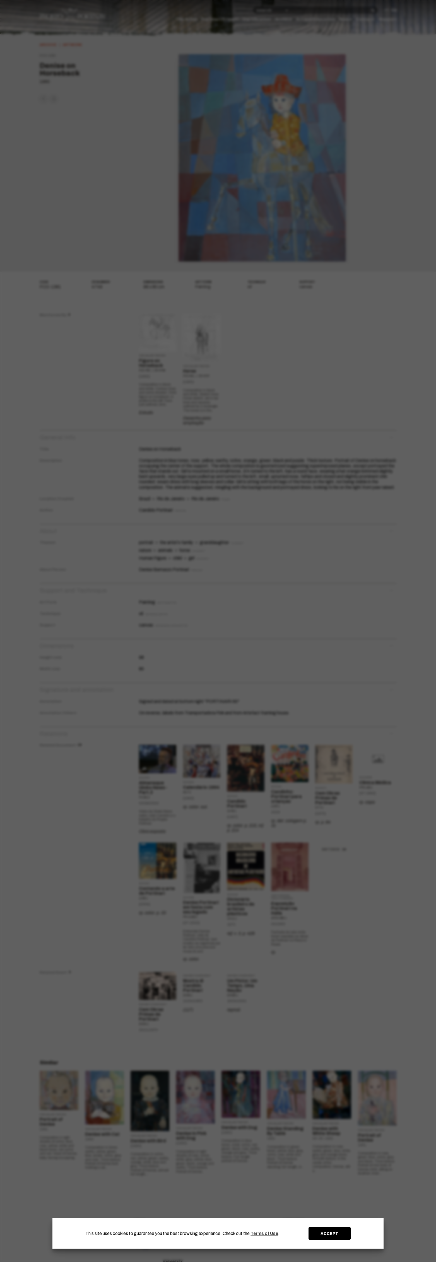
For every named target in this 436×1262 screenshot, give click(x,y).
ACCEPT (329, 1233)
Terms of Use (264, 1233)
